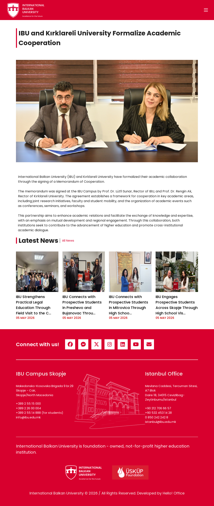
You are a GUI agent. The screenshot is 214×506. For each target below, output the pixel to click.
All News (68, 240)
